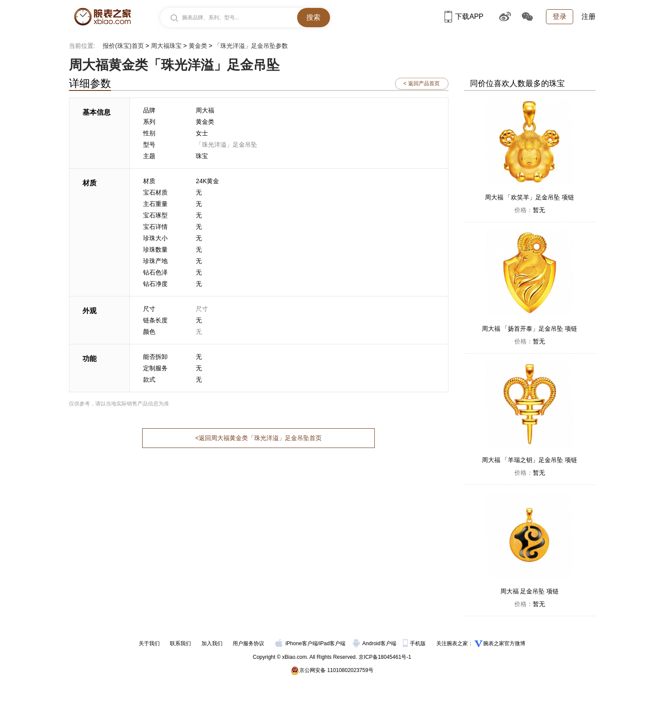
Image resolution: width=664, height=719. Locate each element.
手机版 (415, 643)
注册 (588, 16)
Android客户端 (375, 643)
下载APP (464, 16)
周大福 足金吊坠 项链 (529, 591)
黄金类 (198, 45)
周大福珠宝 (166, 45)
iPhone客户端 (296, 643)
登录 (560, 16)
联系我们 (180, 643)
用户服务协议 (248, 643)
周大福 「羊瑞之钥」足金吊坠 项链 (530, 459)
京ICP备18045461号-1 (385, 657)
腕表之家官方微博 (504, 643)
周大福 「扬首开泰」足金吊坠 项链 (530, 328)
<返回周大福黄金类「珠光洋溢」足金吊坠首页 (258, 437)
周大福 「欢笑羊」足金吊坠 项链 (529, 197)
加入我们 (212, 643)
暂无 (529, 209)
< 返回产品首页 (421, 83)
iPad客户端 (332, 643)
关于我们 (149, 643)
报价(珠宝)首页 (123, 45)
